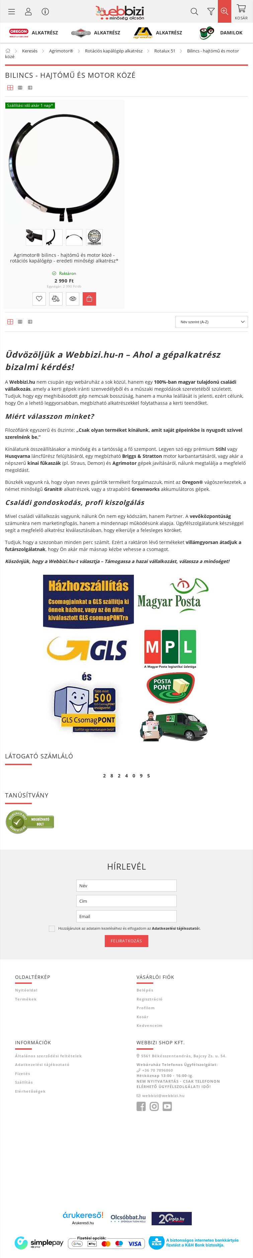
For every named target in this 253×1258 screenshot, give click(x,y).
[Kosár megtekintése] (241, 11)
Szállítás (24, 1082)
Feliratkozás (126, 941)
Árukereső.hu (83, 1223)
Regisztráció (150, 999)
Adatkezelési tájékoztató (42, 1064)
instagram (154, 1107)
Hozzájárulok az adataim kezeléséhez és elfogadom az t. (129, 928)
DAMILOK (231, 32)
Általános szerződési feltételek (48, 1055)
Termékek (26, 999)
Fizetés (22, 1073)
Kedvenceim (150, 1025)
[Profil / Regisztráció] (28, 11)
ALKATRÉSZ (45, 32)
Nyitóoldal (26, 990)
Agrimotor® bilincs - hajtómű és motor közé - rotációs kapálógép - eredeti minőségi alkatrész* (64, 258)
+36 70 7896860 (157, 1070)
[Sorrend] (211, 322)
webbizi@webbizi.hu (163, 1095)
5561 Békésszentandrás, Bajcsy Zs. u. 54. (184, 1055)
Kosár (143, 1016)
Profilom (146, 1007)
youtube (167, 1107)
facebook (141, 1107)
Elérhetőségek (30, 1091)
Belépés (145, 990)
